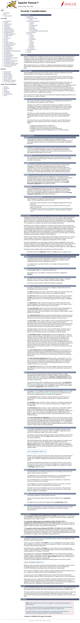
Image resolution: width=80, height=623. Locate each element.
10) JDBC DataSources (9, 33)
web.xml (29, 50)
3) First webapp (8, 24)
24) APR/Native (8, 53)
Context (32, 42)
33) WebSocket (7, 66)
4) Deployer (7, 25)
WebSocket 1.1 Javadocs (10, 80)
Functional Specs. (8, 94)
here (49, 612)
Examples (32, 26)
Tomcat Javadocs (8, 74)
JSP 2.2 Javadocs (8, 77)
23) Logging (7, 52)
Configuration (7, 73)
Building (6, 87)
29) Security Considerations (11, 60)
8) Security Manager (9, 31)
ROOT (32, 23)
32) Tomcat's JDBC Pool (10, 65)
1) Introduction (7, 21)
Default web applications (33, 21)
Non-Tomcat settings (32, 18)
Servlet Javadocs (8, 76)
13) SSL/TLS (7, 38)
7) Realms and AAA (9, 29)
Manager (32, 28)
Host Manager (33, 29)
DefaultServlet (29, 543)
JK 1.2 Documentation (9, 81)
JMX (31, 19)
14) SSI (6, 39)
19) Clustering (7, 46)
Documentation (34, 25)
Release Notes (7, 71)
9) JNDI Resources (8, 32)
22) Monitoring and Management (12, 50)
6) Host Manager (8, 28)
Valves (32, 43)
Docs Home (7, 13)
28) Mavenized (7, 59)
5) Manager (7, 26)
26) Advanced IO (8, 56)
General (32, 22)
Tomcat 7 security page (41, 364)
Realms (32, 45)
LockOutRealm (49, 205)
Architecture (7, 92)
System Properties (31, 49)
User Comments (8, 15)
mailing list (31, 609)
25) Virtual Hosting (9, 55)
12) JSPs (6, 36)
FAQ (5, 14)
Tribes (5, 95)
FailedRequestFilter (62, 318)
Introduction (30, 16)
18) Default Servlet (8, 45)
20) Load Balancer (8, 48)
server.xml (29, 33)
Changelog (6, 88)
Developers (7, 91)
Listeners (32, 38)
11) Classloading (8, 35)
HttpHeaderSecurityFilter (30, 580)
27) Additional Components (11, 58)
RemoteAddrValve (43, 208)
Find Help (48, 608)
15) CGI (6, 41)
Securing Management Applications (39, 30)
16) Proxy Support (8, 42)
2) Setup (6, 22)
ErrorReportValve (60, 443)
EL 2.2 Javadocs (8, 78)
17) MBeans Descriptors (10, 43)
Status (5, 89)
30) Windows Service (9, 62)
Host (31, 40)
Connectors (33, 39)
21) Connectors (7, 49)
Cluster (32, 47)
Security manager (31, 32)
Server (31, 36)
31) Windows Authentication (11, 63)
